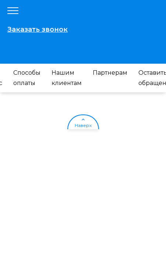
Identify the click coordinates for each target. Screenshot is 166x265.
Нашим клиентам (67, 77)
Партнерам (110, 72)
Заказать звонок (37, 29)
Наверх (83, 125)
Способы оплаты (26, 77)
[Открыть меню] (12, 11)
